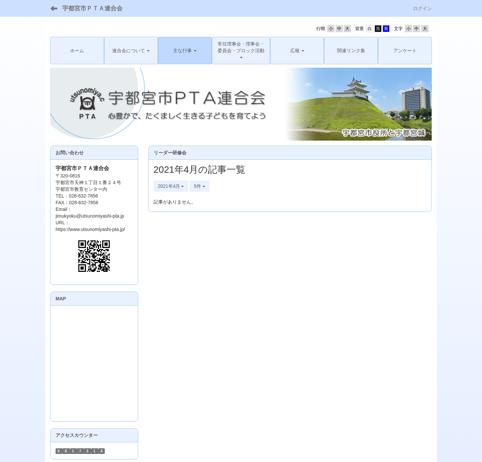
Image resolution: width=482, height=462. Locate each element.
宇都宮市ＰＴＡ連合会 (92, 8)
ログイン (422, 8)
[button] (131, 50)
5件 (199, 186)
